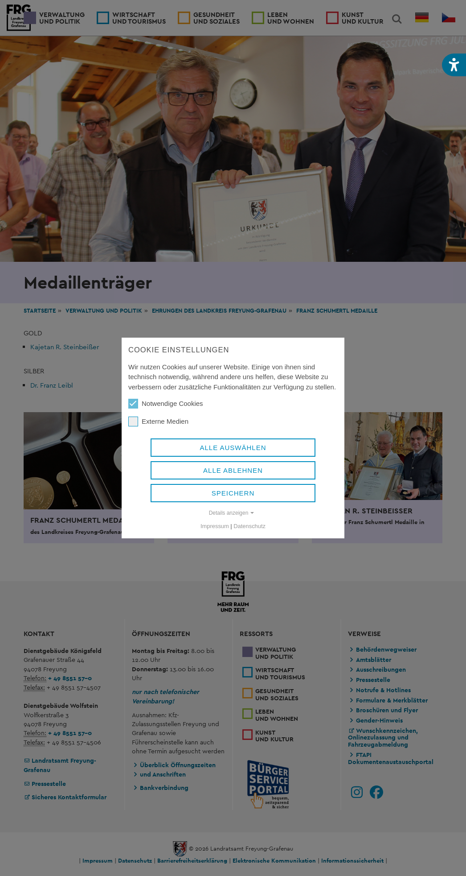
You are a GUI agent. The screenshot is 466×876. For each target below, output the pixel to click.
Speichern (233, 493)
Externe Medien (158, 421)
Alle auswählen (233, 447)
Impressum (214, 526)
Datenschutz (249, 526)
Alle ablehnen (233, 470)
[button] (454, 65)
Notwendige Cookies (165, 404)
